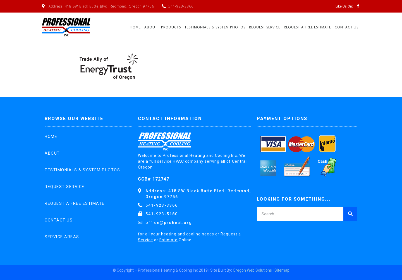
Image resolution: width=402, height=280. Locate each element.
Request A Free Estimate (307, 27)
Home (135, 27)
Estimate (168, 240)
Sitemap (281, 270)
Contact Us (346, 27)
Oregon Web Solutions (252, 270)
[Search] (350, 214)
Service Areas (62, 237)
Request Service (264, 27)
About (150, 27)
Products (171, 27)
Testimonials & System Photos (215, 27)
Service (145, 240)
